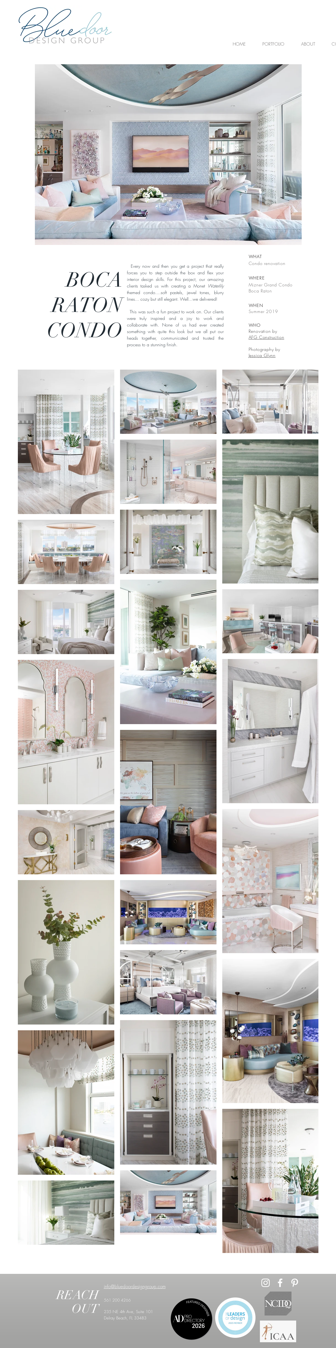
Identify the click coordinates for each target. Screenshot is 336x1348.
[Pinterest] (294, 1282)
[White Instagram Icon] (265, 1282)
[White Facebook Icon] (280, 1282)
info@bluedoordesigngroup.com (135, 1286)
